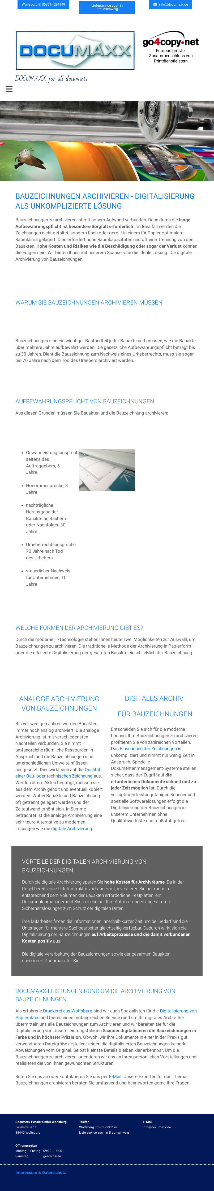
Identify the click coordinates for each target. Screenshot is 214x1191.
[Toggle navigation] (9, 89)
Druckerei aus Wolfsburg (67, 1011)
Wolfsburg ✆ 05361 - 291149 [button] (43, 4)
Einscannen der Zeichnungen (148, 748)
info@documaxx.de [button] (170, 4)
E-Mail (115, 1076)
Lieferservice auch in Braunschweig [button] (107, 6)
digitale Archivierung (71, 828)
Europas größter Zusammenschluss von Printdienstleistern (171, 56)
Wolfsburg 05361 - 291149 (98, 1127)
